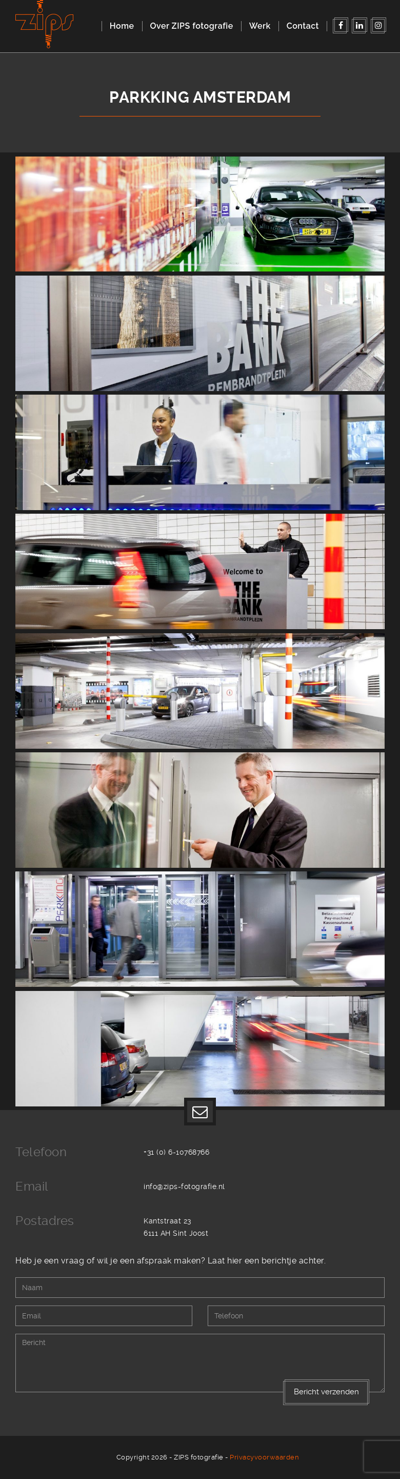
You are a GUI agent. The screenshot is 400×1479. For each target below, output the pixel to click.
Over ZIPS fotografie (191, 26)
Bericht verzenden (326, 1391)
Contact (303, 26)
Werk (260, 26)
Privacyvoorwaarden (264, 1457)
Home (122, 26)
